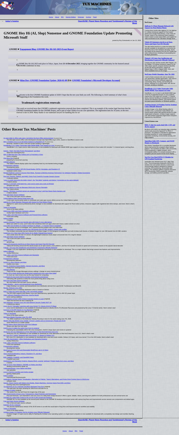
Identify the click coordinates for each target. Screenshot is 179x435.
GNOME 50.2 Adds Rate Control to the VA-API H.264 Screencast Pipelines (28, 397)
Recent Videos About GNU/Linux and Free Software (20, 324)
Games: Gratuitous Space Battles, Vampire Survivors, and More (24, 266)
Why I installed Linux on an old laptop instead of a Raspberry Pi (24, 142)
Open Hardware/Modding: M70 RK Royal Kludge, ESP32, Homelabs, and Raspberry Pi (32, 169)
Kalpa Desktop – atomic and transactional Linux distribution (23, 284)
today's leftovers (9, 251)
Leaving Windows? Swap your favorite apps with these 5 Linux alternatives (28, 222)
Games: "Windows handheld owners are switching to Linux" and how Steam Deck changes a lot (34, 191)
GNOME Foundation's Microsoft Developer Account (95, 80)
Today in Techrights (10, 207)
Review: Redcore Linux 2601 (13, 288)
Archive (88, 17)
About (57, 17)
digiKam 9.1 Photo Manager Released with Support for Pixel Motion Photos (159, 27)
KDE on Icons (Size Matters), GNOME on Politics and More (23, 365)
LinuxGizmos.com (151, 121)
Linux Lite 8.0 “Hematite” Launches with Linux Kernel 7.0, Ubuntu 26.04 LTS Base (30, 306)
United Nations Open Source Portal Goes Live (18, 198)
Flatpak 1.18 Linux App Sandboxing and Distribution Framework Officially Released (159, 59)
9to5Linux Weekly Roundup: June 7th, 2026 (159, 74)
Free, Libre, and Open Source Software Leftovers (20, 343)
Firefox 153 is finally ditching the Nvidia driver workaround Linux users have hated (30, 273)
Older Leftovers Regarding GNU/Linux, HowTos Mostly (21, 295)
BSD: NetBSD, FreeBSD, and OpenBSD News (19, 357)
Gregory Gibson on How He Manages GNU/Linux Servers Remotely (25, 187)
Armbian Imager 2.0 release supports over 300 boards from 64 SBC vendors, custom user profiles (35, 229)
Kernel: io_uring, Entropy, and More (15, 262)
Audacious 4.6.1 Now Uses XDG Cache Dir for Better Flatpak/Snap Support (28, 233)
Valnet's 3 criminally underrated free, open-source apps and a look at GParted (29, 184)
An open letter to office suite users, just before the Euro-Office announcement (29, 138)
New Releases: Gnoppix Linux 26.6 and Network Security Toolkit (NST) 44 (27, 302)
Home (51, 17)
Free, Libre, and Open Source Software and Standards (21, 255)
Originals (81, 17)
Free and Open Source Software (14, 195)
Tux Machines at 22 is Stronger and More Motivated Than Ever (24, 386)
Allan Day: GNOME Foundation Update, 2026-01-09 (43, 80)
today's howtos (12, 21)
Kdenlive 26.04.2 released (12, 405)
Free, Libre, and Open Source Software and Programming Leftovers (25, 215)
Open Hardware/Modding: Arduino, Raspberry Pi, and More (23, 354)
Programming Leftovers (11, 165)
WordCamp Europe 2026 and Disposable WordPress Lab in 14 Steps (26, 350)
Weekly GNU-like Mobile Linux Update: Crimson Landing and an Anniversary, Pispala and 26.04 (35, 321)
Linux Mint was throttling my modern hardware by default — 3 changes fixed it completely (32, 226)
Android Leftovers (9, 162)
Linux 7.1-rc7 (8, 240)
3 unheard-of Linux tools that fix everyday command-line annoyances (26, 277)
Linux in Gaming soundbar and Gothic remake (18, 372)
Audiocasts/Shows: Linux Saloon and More (17, 368)
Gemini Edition (71, 17)
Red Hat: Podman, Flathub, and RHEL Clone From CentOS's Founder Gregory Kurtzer (32, 176)
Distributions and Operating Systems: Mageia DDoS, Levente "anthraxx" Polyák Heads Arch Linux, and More (39, 361)
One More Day (8, 158)
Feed (95, 17)
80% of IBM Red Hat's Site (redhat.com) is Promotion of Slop (23, 154)
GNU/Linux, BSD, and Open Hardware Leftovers (19, 211)
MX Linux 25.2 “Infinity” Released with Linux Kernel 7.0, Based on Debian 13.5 (29, 335)
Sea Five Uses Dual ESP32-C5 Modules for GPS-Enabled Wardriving (159, 158)
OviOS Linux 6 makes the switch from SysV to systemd (21, 328)
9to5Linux (148, 22)
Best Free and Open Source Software (16, 280)
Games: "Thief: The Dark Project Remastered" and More (22, 151)
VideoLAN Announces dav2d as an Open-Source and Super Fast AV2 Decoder (159, 43)
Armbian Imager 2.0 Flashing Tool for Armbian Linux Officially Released (161, 105)
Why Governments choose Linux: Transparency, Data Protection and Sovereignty (30, 394)
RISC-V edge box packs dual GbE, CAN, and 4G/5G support (23, 291)
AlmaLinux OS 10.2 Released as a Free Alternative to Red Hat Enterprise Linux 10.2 (31, 332)
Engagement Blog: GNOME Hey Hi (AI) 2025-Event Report (47, 49)
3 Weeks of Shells (9, 390)
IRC (62, 17)
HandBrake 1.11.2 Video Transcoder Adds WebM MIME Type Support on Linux (159, 89)
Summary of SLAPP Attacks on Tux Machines (18, 310)
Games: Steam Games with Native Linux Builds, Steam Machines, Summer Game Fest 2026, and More (37, 383)
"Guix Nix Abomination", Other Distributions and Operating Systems (25, 339)
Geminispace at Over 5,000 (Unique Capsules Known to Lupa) (24, 299)
